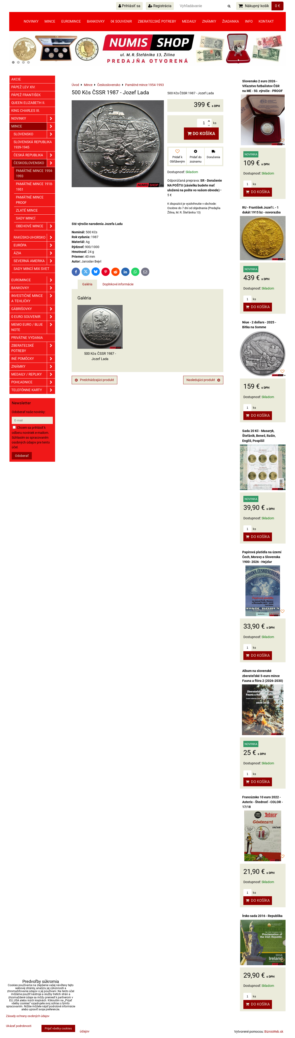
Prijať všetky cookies (58, 1028)
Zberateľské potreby (157, 21)
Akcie (16, 79)
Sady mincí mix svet (31, 269)
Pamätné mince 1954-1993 (34, 173)
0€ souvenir (121, 21)
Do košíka (201, 133)
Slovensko (34, 134)
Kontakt (266, 21)
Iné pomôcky (33, 359)
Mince (49, 21)
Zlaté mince (27, 210)
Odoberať (22, 456)
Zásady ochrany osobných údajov (27, 1016)
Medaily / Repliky (33, 374)
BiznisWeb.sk (273, 1031)
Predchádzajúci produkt (94, 380)
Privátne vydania (27, 338)
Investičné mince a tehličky (33, 298)
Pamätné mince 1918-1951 (34, 186)
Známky (209, 21)
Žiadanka (230, 21)
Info (249, 21)
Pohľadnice (33, 382)
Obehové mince (35, 226)
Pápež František (26, 95)
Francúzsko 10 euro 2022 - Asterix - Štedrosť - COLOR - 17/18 (262, 802)
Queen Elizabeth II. (28, 103)
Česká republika (34, 155)
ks (249, 184)
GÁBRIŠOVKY (33, 309)
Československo (34, 163)
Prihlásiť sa (129, 6)
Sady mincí (25, 218)
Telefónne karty (33, 390)
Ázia (34, 253)
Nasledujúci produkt (203, 380)
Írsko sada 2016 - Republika (262, 916)
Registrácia (159, 6)
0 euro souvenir (33, 317)
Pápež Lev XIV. (23, 87)
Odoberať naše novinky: (28, 412)
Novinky (31, 21)
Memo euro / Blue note (33, 327)
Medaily (189, 21)
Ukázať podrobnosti (18, 1026)
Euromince (71, 21)
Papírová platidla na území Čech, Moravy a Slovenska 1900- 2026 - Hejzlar (261, 557)
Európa (34, 245)
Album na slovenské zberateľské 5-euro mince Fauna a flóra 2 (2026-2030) (262, 675)
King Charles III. (25, 111)
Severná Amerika (34, 261)
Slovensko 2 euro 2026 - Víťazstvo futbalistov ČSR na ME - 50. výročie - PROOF (262, 86)
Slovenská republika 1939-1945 (33, 144)
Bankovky (96, 21)
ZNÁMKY (33, 366)
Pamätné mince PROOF (30, 200)
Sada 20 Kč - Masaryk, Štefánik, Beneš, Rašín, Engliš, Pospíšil (259, 435)
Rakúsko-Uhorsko (34, 237)
